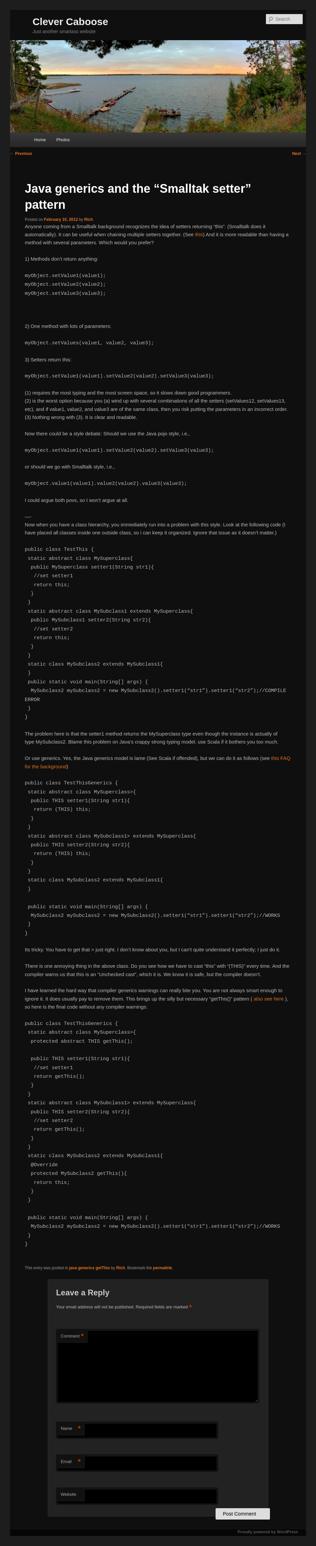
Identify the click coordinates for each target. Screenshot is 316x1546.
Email (71, 1462)
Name (71, 1429)
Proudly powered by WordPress (268, 1532)
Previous (21, 153)
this (199, 234)
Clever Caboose (70, 21)
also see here (269, 999)
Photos (63, 139)
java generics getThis (89, 1268)
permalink (162, 1268)
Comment (72, 1336)
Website (68, 1494)
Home (40, 139)
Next (299, 153)
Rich (88, 219)
